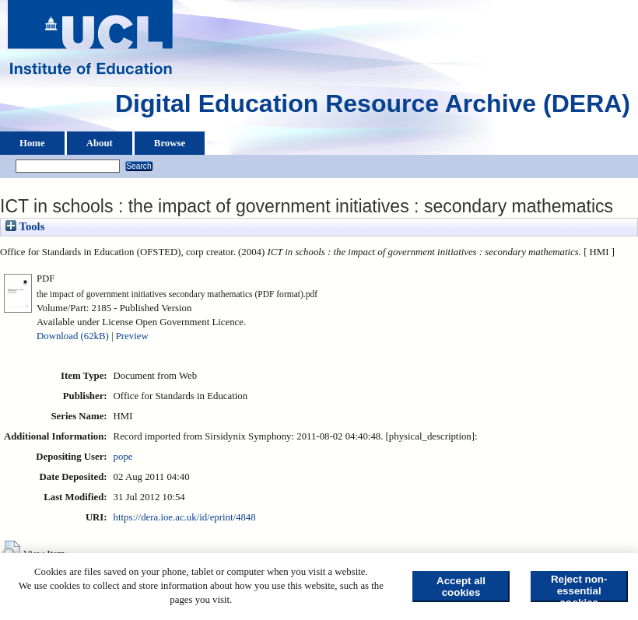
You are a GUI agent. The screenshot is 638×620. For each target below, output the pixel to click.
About (99, 143)
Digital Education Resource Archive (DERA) (372, 107)
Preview (132, 336)
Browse (169, 143)
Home (32, 143)
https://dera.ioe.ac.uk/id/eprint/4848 (185, 517)
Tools (24, 226)
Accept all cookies (461, 586)
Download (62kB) (73, 336)
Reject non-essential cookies (579, 587)
